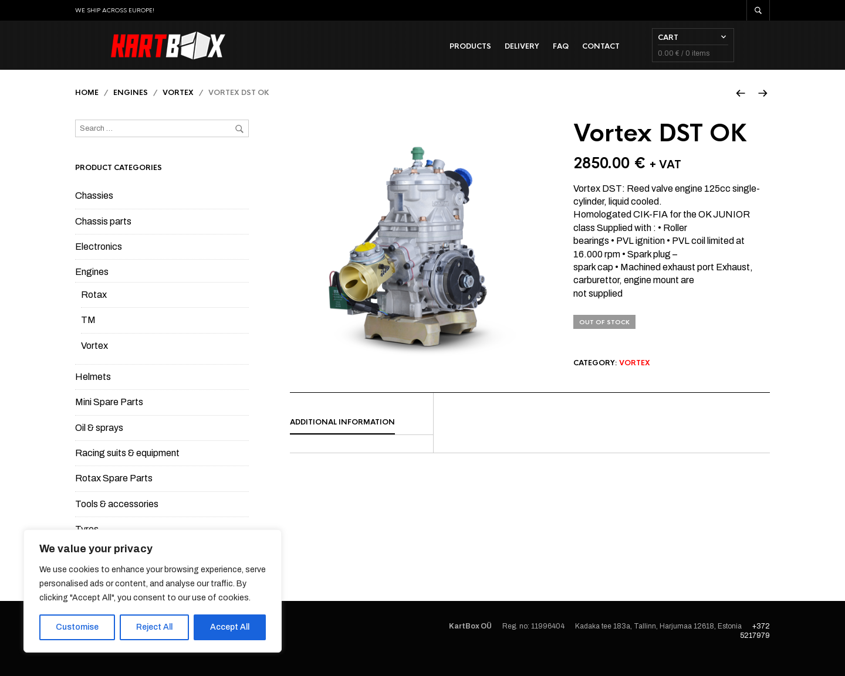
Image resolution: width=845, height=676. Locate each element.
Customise (77, 627)
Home (87, 107)
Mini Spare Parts (109, 417)
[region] (152, 591)
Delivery (557, 53)
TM (88, 334)
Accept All (229, 627)
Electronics (98, 261)
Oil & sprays (99, 442)
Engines (130, 107)
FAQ (596, 53)
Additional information (342, 436)
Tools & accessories (116, 519)
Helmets (93, 391)
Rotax (94, 309)
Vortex (178, 107)
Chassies (94, 210)
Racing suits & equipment (127, 468)
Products (506, 53)
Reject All (154, 627)
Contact (636, 53)
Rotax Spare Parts (114, 493)
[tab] (361, 437)
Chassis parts (103, 236)
